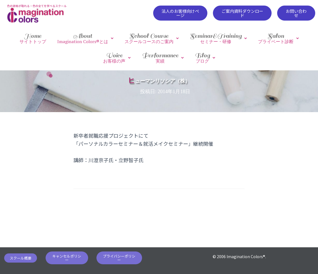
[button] (180, 13)
